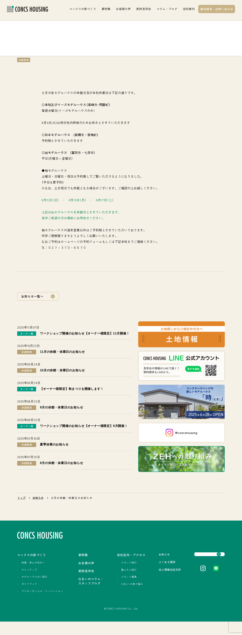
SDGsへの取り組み (115, 594)
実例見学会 (143, 9)
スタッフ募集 (111, 587)
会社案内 (189, 9)
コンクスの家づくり (82, 9)
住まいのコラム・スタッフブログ (78, 591)
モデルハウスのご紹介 (35, 587)
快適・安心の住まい (33, 572)
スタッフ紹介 (111, 572)
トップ (21, 508)
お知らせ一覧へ (32, 296)
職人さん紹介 (111, 579)
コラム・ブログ (167, 9)
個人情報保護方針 (153, 580)
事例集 (106, 9)
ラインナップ (29, 579)
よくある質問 (150, 572)
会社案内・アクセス (115, 565)
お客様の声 (123, 9)
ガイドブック (29, 594)
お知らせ (39, 508)
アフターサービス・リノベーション (33, 602)
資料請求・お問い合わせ (216, 9)
